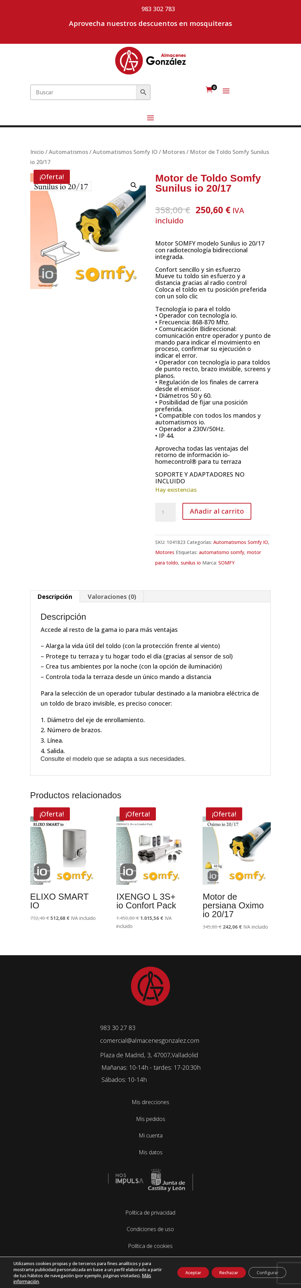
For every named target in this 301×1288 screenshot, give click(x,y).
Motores (173, 152)
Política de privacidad (150, 1212)
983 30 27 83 (117, 1028)
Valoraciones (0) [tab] (112, 596)
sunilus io (191, 562)
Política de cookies (150, 1246)
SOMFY (226, 562)
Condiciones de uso (150, 1229)
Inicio (37, 152)
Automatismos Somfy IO (125, 152)
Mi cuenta (150, 35)
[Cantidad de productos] (165, 512)
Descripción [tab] (54, 596)
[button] (134, 185)
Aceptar (177, 1272)
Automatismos (68, 152)
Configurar (264, 1272)
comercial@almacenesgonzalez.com (149, 1040)
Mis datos (151, 1152)
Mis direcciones (150, 1102)
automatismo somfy (221, 552)
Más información (69, 1282)
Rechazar (219, 1272)
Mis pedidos (150, 1119)
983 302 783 (158, 9)
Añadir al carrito (217, 511)
